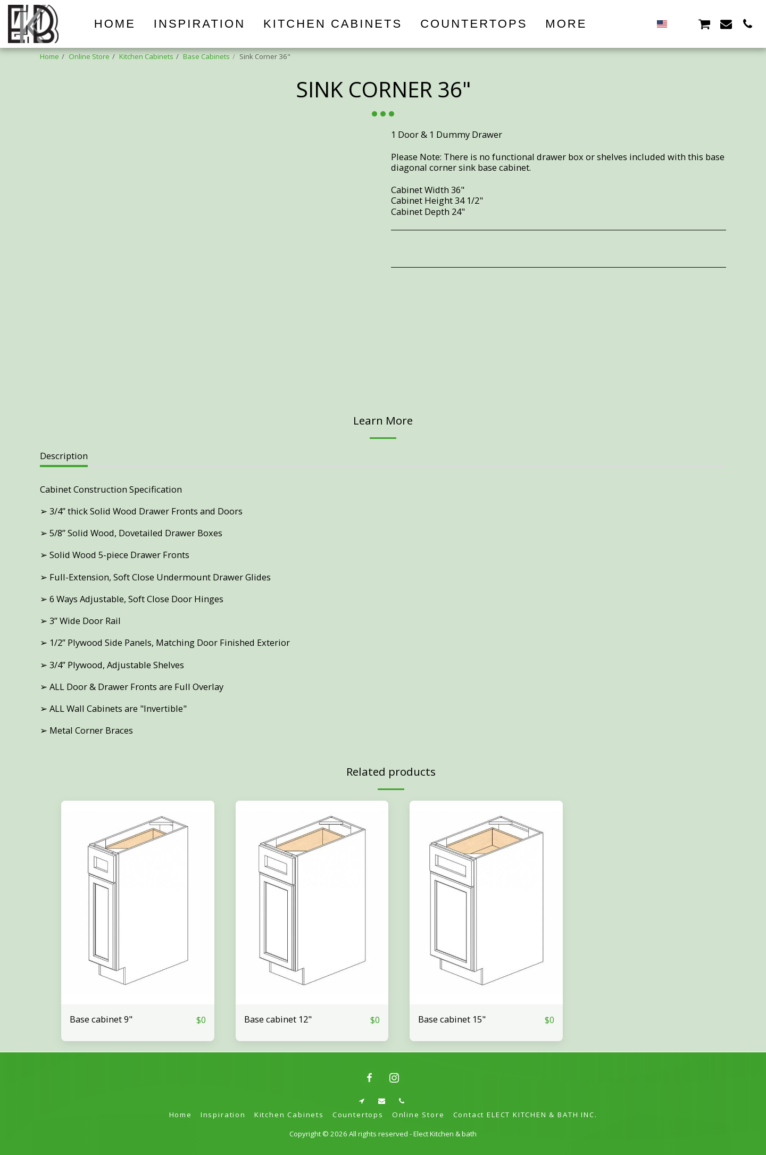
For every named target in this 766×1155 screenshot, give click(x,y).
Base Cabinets (206, 56)
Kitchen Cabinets (146, 56)
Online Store (89, 56)
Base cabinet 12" (278, 1019)
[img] (137, 902)
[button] (682, 24)
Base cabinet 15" (452, 1019)
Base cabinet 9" (101, 1019)
